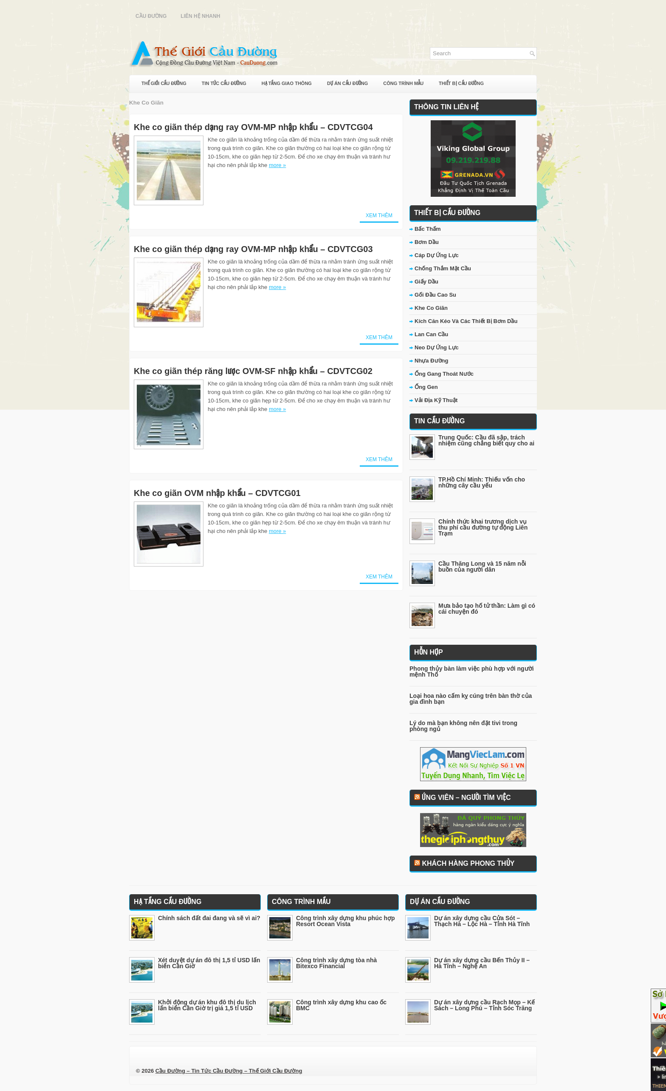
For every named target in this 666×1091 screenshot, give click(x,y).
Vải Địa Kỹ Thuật (436, 400)
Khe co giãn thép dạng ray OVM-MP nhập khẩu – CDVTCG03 (253, 249)
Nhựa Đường (431, 360)
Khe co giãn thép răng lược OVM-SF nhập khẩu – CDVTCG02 (253, 371)
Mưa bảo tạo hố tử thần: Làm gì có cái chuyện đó (486, 608)
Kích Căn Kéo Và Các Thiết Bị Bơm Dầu (466, 321)
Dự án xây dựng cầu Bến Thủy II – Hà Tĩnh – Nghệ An (482, 963)
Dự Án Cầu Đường (347, 83)
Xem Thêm (379, 215)
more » (277, 165)
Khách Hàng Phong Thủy (468, 863)
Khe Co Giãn (431, 308)
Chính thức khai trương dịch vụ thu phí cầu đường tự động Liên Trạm (483, 527)
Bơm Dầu (427, 242)
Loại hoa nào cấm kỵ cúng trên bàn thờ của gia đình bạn (470, 698)
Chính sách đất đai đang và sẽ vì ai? (209, 918)
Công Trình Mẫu (403, 83)
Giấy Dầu (426, 281)
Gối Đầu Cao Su (435, 295)
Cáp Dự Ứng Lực (437, 255)
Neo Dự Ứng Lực (437, 347)
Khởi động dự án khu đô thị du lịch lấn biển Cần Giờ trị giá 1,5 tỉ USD (207, 1005)
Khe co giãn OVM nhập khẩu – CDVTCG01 (217, 493)
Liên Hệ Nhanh (200, 16)
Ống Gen (426, 387)
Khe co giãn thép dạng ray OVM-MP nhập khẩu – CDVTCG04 (253, 127)
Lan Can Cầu (431, 334)
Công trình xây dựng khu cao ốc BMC (341, 1005)
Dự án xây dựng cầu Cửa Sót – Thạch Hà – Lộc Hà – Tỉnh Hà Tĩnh (482, 921)
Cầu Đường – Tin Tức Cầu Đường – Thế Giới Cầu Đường (228, 1071)
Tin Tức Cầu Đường (224, 83)
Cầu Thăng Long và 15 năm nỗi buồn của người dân (482, 566)
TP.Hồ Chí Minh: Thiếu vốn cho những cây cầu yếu (481, 482)
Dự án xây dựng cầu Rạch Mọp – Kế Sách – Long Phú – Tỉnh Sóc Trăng (484, 1005)
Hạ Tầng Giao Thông (287, 83)
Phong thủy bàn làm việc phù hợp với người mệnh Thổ (471, 671)
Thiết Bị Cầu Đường (461, 83)
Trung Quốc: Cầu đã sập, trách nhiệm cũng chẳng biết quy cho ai (486, 440)
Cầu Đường (150, 16)
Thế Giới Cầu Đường (163, 83)
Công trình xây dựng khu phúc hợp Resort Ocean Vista (345, 921)
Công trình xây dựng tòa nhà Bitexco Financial (336, 963)
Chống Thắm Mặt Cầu (443, 268)
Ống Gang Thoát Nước (444, 374)
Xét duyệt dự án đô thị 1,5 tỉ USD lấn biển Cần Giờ (209, 963)
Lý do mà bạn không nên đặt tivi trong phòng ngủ (463, 726)
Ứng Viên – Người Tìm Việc (466, 797)
